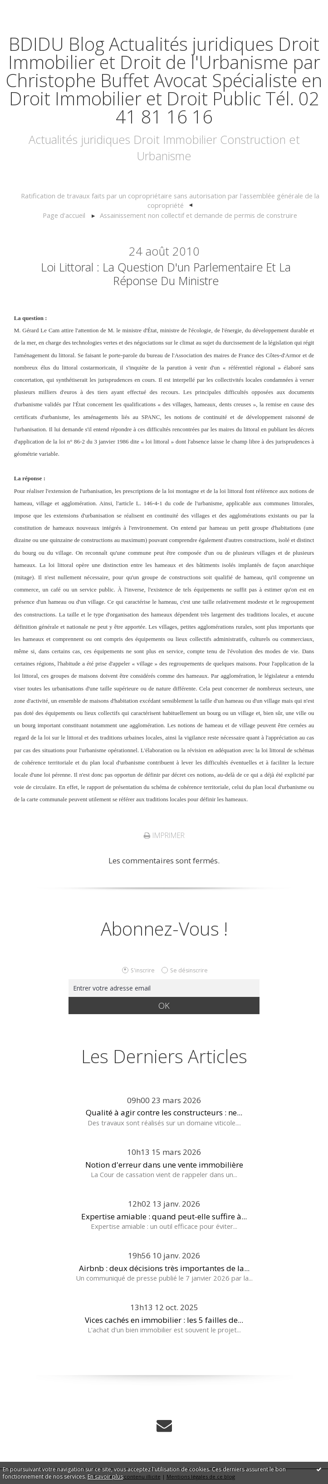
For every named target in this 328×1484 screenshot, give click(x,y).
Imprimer (164, 835)
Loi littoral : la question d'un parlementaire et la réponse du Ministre (166, 273)
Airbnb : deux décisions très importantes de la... (164, 1268)
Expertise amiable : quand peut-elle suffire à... (164, 1216)
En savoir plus (105, 1476)
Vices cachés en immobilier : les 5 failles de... (164, 1320)
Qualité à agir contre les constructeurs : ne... (164, 1112)
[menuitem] (170, 201)
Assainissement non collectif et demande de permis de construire (198, 215)
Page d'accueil (64, 215)
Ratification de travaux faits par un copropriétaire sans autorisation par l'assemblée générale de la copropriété (170, 200)
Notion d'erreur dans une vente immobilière (164, 1164)
